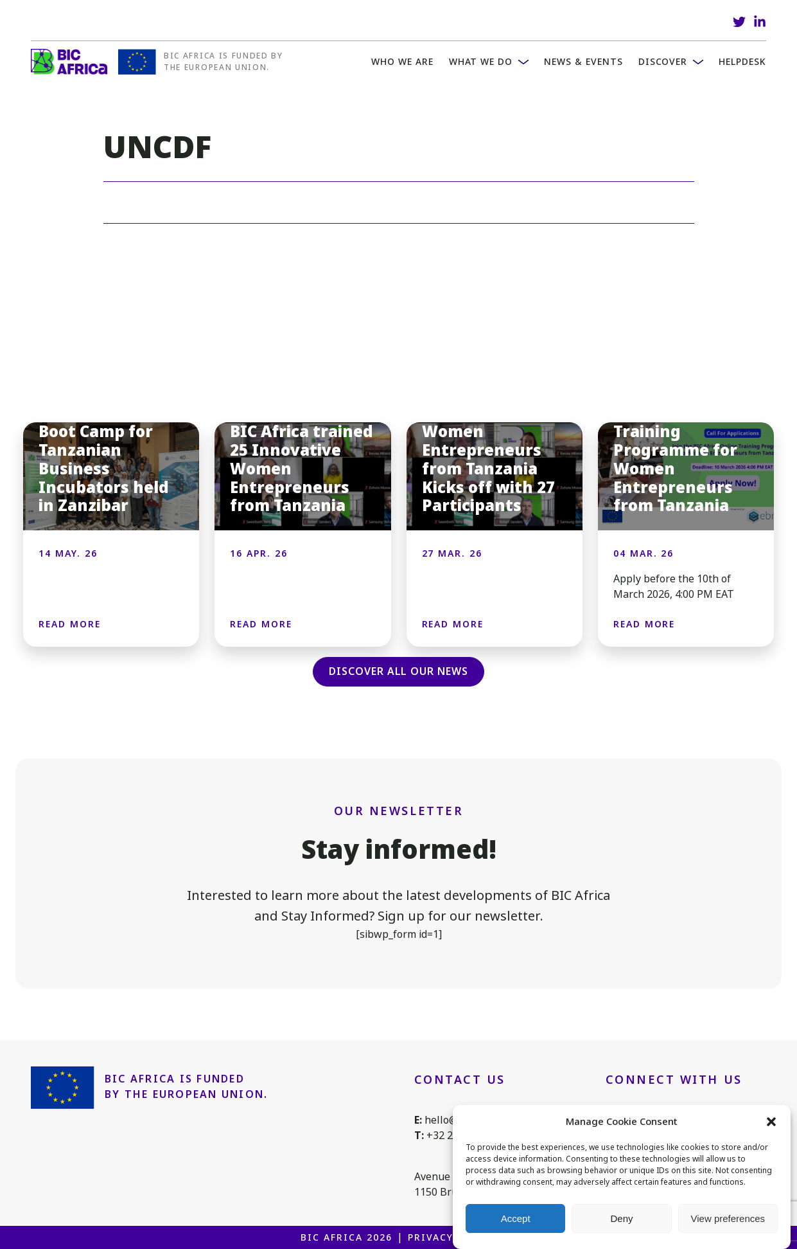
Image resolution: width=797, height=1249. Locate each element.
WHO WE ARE (402, 61)
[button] (771, 1121)
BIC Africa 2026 (346, 1237)
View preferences (728, 1218)
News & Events (583, 61)
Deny (621, 1218)
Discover (663, 61)
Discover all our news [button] (398, 671)
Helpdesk (742, 61)
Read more (70, 624)
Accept (515, 1218)
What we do (481, 61)
